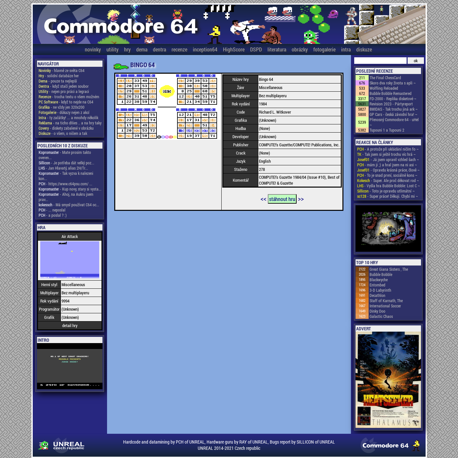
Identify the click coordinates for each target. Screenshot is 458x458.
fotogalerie (324, 49)
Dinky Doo (377, 311)
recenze (179, 49)
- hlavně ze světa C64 (61, 70)
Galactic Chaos (381, 316)
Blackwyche (379, 279)
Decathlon (377, 295)
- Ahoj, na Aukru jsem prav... (66, 197)
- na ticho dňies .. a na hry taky (70, 122)
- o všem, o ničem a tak (63, 133)
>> (301, 198)
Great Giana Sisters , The (389, 269)
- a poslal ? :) (53, 215)
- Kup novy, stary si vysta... (70, 189)
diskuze (364, 49)
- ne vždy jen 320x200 (61, 107)
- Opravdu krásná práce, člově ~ (388, 170)
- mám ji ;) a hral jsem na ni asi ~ (387, 164)
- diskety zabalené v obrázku (66, 128)
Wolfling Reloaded (384, 88)
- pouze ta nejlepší (58, 80)
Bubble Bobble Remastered (391, 93)
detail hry (70, 325)
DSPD (256, 49)
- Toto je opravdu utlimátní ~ (386, 190)
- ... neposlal (52, 209)
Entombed (377, 284)
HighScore (234, 49)
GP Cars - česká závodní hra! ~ (393, 114)
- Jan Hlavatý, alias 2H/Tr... (63, 168)
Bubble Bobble (381, 274)
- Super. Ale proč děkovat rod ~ (388, 180)
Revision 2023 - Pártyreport (391, 103)
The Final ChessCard (385, 77)
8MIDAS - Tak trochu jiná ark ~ (394, 109)
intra (346, 49)
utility (112, 49)
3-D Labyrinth (380, 290)
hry (127, 49)
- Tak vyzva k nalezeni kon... (66, 176)
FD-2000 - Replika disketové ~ (393, 98)
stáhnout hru (282, 198)
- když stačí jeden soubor (64, 86)
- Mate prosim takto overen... (65, 155)
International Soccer (385, 305)
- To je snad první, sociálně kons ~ (387, 175)
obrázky (300, 49)
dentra (159, 49)
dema (141, 49)
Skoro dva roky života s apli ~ (393, 82)
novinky (93, 49)
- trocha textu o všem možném (69, 96)
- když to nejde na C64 (66, 101)
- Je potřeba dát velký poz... (66, 162)
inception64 (205, 49)
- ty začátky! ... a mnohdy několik (68, 117)
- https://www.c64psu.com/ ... (65, 183)
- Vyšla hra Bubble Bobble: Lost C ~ (388, 185)
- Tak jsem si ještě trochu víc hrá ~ (386, 154)
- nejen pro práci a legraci (64, 91)
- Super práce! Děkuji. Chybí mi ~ (387, 196)
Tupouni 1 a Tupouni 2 (387, 130)
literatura (276, 49)
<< (263, 198)
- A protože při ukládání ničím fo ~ (388, 149)
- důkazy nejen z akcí (64, 112)
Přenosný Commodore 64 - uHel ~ (394, 122)
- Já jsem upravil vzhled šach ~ (388, 159)
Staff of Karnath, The (386, 300)
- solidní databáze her (59, 75)
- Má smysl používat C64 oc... (69, 204)
